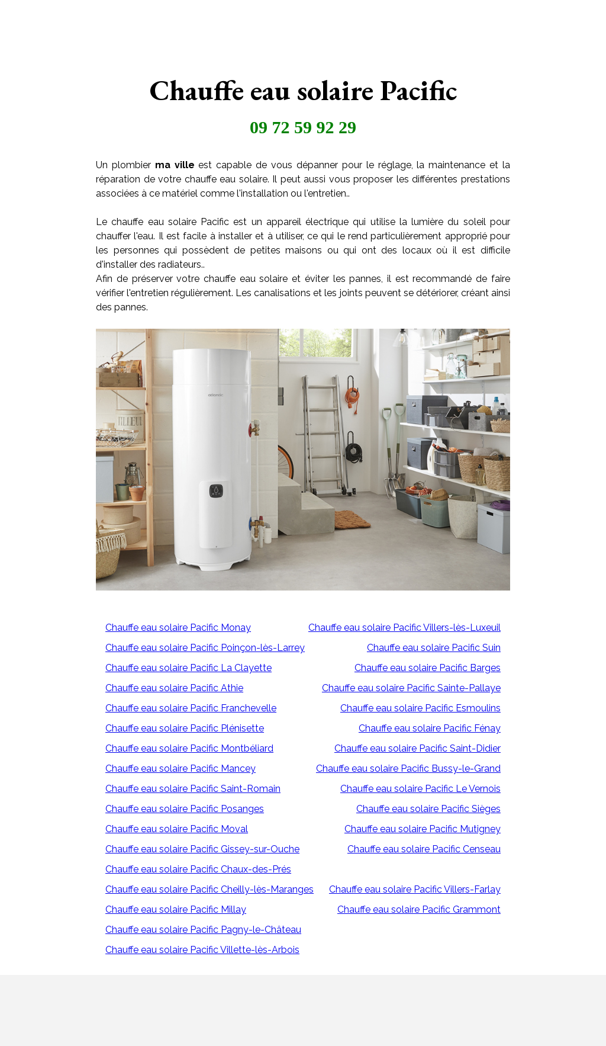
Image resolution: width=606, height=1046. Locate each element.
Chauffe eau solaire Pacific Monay (178, 627)
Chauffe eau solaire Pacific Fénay (430, 728)
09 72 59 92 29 (303, 127)
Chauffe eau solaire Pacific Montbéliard (189, 748)
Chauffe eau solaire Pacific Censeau (424, 849)
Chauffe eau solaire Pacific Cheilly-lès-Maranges (209, 889)
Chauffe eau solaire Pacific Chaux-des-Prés (198, 869)
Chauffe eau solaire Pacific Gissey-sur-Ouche (202, 849)
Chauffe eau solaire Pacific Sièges (428, 808)
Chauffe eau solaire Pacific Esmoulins (420, 708)
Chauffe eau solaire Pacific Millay (175, 909)
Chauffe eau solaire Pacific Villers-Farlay (415, 889)
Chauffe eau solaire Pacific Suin (434, 647)
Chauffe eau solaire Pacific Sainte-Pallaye (411, 688)
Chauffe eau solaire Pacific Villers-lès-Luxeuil (404, 627)
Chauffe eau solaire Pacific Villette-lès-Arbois (202, 949)
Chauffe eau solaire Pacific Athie (174, 688)
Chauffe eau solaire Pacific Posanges (184, 808)
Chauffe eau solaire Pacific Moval (176, 829)
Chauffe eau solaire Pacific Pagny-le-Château (203, 929)
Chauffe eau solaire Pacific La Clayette (188, 667)
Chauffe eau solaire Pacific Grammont (419, 909)
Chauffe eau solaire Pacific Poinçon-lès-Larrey (205, 647)
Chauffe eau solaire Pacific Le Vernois (420, 788)
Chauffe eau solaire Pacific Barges (427, 667)
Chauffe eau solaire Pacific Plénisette (184, 728)
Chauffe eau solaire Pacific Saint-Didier (417, 748)
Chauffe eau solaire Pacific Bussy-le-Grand (408, 768)
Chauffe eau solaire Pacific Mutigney (422, 829)
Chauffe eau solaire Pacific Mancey (180, 768)
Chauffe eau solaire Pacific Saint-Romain (193, 788)
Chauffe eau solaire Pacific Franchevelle (190, 708)
